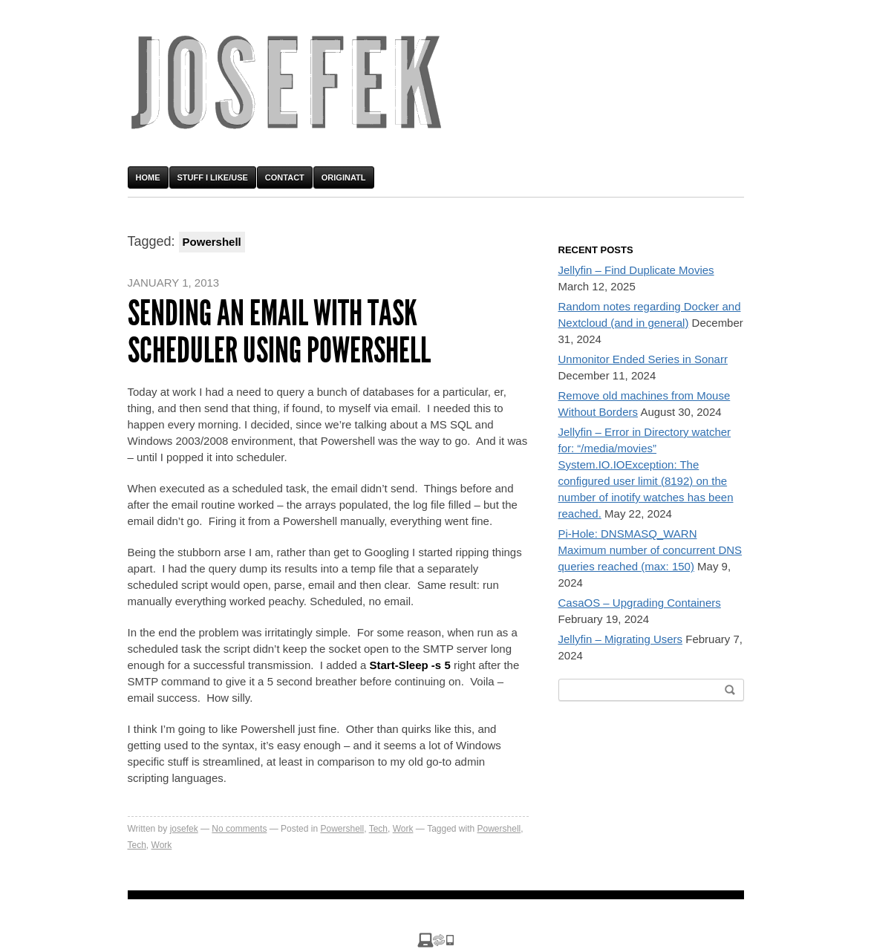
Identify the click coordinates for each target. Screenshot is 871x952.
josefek (184, 829)
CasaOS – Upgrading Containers (639, 602)
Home (148, 177)
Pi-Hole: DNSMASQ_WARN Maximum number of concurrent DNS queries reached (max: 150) (650, 550)
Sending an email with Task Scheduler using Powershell (279, 331)
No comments (239, 829)
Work (403, 829)
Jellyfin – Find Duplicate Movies (636, 270)
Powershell (342, 829)
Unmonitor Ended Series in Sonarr (643, 359)
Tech (378, 829)
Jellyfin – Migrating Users (620, 639)
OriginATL (344, 177)
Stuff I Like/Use (212, 177)
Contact (284, 177)
